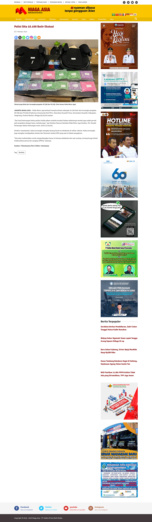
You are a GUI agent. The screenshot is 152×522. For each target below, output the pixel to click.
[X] (20, 37)
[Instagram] (31, 37)
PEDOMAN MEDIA (56, 2)
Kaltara (84, 19)
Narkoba (21, 152)
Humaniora (39, 19)
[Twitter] (27, 37)
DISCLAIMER (82, 2)
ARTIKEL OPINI (70, 2)
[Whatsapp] (23, 37)
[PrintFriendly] (35, 37)
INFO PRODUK (28, 2)
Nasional (69, 19)
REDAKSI (17, 2)
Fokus (102, 19)
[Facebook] (16, 37)
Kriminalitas (94, 19)
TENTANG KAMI (41, 2)
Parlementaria (28, 19)
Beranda (17, 19)
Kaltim (77, 19)
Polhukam (48, 19)
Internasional (59, 19)
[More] (39, 37)
